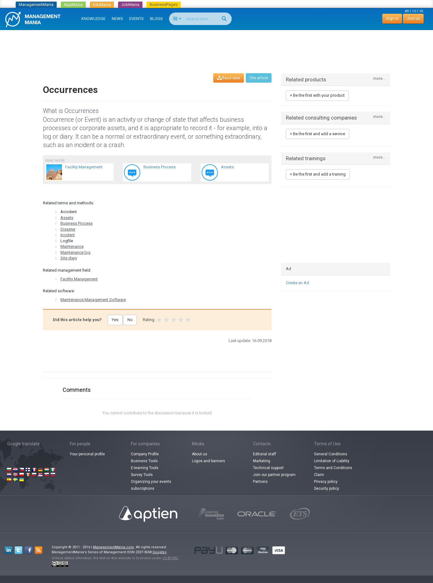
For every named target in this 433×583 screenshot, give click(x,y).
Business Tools (144, 461)
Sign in (392, 18)
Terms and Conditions (333, 468)
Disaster (67, 229)
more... (379, 79)
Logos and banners (208, 461)
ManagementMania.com (113, 547)
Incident (67, 235)
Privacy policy (326, 481)
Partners (260, 481)
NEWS (117, 18)
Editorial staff (264, 454)
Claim (319, 475)
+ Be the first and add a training (318, 174)
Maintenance (72, 246)
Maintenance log (75, 252)
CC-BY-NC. (170, 558)
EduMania (102, 4)
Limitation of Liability (331, 461)
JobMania (130, 4)
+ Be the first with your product (317, 95)
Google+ (159, 552)
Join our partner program (274, 475)
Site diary (68, 258)
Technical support (268, 468)
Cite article (258, 78)
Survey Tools (142, 475)
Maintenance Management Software (93, 299)
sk (421, 10)
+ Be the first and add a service (317, 133)
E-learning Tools (144, 468)
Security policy (326, 488)
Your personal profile (87, 454)
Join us (413, 18)
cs (414, 10)
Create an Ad (297, 282)
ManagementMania (36, 4)
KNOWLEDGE (93, 18)
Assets (66, 217)
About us (199, 454)
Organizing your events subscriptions (151, 485)
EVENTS (136, 18)
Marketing (261, 461)
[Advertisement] (217, 46)
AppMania (73, 4)
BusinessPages (164, 4)
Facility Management (79, 279)
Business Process (76, 223)
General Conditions (330, 454)
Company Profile (145, 454)
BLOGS (156, 18)
